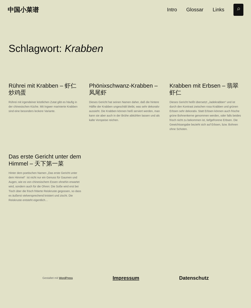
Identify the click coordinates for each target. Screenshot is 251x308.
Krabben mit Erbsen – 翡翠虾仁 (204, 89)
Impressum (126, 278)
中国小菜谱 (23, 9)
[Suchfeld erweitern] (238, 10)
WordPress (66, 278)
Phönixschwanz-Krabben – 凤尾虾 (123, 89)
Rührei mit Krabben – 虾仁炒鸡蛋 (42, 89)
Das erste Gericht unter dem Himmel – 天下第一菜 (45, 160)
